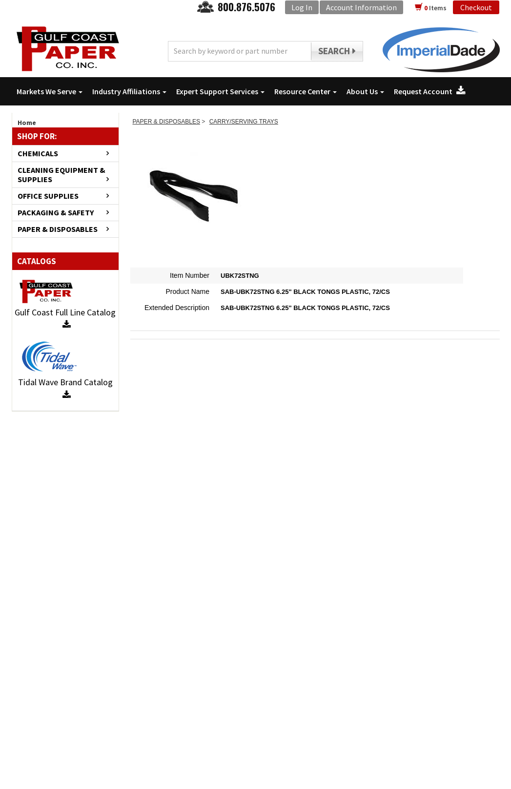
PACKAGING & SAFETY (56, 212)
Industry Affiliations (129, 91)
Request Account (430, 91)
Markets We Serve (49, 91)
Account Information (361, 7)
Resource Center (305, 91)
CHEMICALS (38, 153)
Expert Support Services (220, 91)
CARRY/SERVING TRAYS (243, 121)
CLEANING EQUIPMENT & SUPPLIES (61, 175)
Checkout (476, 7)
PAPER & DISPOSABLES (58, 229)
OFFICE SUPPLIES (48, 196)
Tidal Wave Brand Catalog (65, 387)
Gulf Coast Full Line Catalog (65, 318)
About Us (365, 91)
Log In (301, 7)
